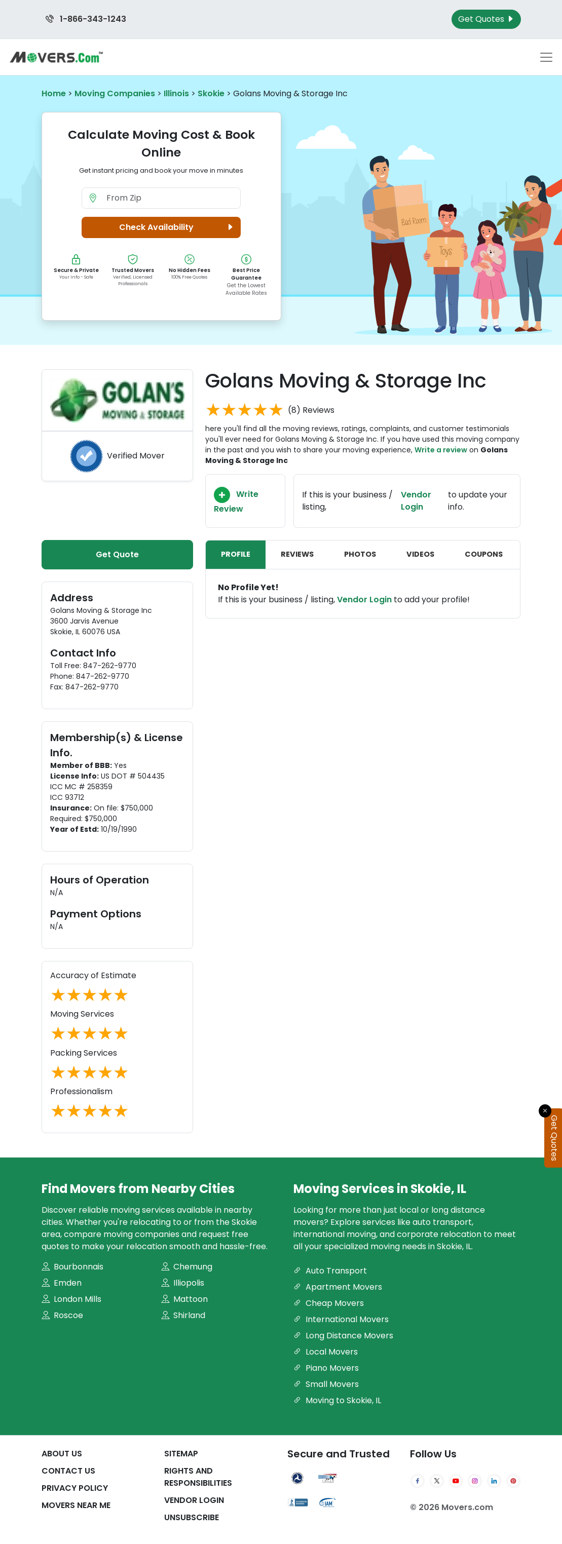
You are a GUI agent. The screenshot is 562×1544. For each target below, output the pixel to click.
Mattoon (184, 1299)
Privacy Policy (75, 1488)
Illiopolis (182, 1283)
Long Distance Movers (343, 1335)
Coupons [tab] (484, 554)
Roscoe (62, 1315)
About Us (62, 1453)
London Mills (71, 1299)
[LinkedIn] (494, 1480)
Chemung (186, 1266)
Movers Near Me (76, 1505)
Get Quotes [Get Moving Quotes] (486, 19)
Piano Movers (326, 1368)
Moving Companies (114, 93)
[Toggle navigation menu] (546, 57)
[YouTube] (456, 1480)
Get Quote (117, 554)
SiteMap (181, 1453)
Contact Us (68, 1471)
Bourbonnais (72, 1266)
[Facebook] (417, 1480)
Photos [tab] (360, 554)
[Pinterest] (513, 1480)
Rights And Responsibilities (198, 1477)
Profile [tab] (235, 554)
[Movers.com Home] (56, 57)
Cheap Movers (328, 1303)
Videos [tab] (420, 554)
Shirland (183, 1315)
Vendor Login (364, 599)
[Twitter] (436, 1480)
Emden (62, 1283)
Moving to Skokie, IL (337, 1400)
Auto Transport (330, 1271)
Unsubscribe (191, 1517)
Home (54, 93)
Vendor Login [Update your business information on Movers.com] (416, 501)
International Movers (341, 1319)
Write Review (236, 501)
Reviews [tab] (297, 554)
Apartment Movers (337, 1287)
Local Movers (325, 1352)
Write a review (441, 450)
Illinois (176, 93)
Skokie (211, 93)
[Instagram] (474, 1480)
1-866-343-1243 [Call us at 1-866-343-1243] (86, 19)
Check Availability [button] (177, 227)
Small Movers (326, 1384)
